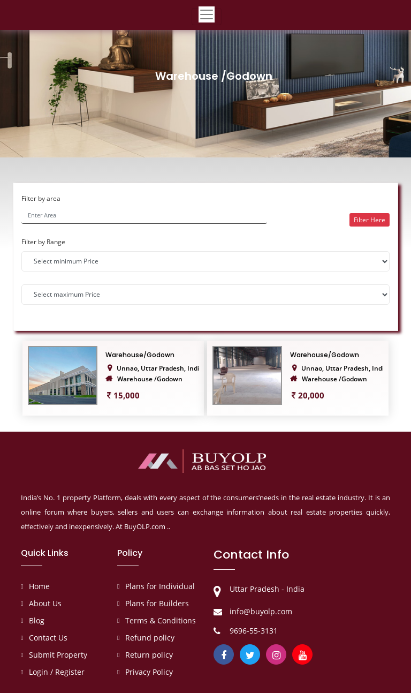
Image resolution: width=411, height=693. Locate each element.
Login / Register (57, 672)
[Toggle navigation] (207, 16)
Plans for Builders (157, 603)
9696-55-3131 (254, 631)
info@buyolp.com (261, 611)
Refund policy (149, 637)
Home (39, 586)
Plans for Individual (160, 586)
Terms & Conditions (160, 620)
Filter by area (40, 198)
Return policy (149, 655)
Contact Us (48, 637)
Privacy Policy (149, 672)
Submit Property (58, 655)
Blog (36, 620)
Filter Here (369, 219)
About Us (45, 603)
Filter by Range (43, 241)
